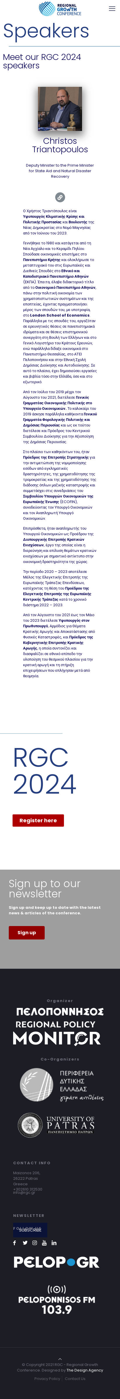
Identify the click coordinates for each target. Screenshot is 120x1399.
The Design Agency (85, 1370)
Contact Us (75, 1378)
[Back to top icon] (60, 1359)
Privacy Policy (47, 1378)
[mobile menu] (112, 9)
